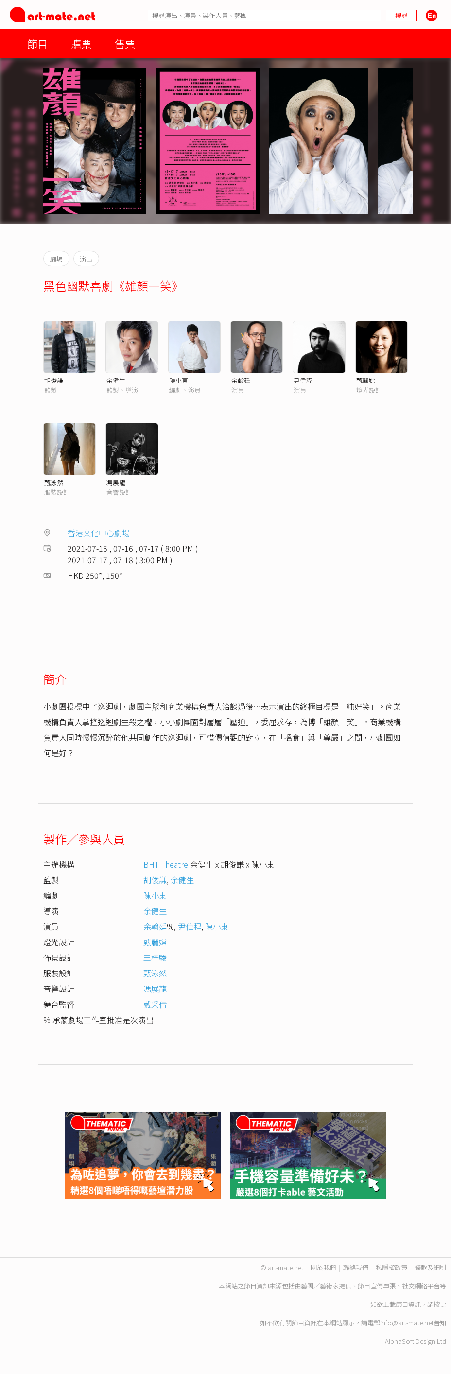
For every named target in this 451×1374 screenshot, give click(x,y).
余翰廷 (240, 380)
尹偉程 (303, 380)
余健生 (115, 380)
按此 (440, 1304)
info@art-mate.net (407, 1322)
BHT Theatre (165, 864)
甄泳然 (53, 482)
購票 (81, 43)
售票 (125, 43)
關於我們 (323, 1267)
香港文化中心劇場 (99, 533)
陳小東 (178, 380)
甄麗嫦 (365, 380)
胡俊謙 (53, 380)
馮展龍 (115, 482)
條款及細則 (430, 1267)
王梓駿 (155, 957)
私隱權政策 (391, 1267)
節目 (37, 43)
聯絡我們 (355, 1267)
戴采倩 (155, 1004)
